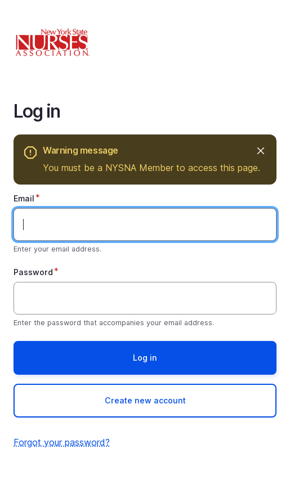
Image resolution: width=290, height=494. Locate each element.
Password (33, 272)
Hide (259, 150)
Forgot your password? (62, 442)
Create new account (145, 400)
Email (24, 198)
